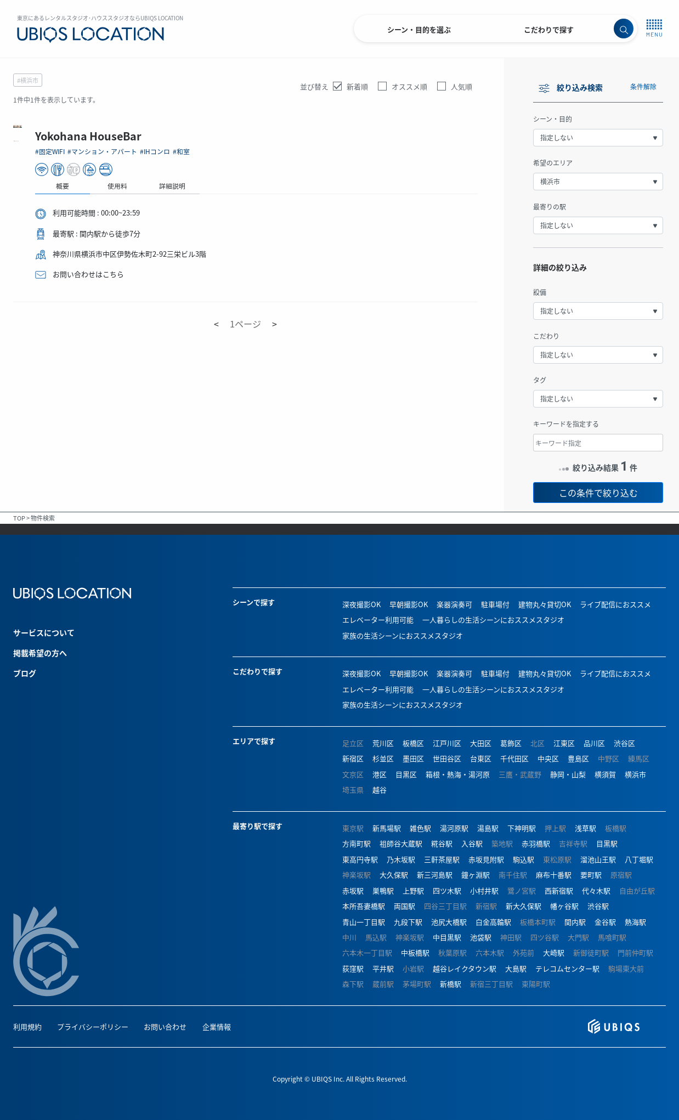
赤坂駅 (353, 890)
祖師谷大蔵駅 (401, 843)
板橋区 (413, 743)
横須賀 (605, 774)
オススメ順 (409, 86)
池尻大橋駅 (449, 922)
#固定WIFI (246, 151)
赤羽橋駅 (536, 843)
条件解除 (643, 86)
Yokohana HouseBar (285, 136)
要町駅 (591, 874)
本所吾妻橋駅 (363, 906)
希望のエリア (553, 162)
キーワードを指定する (566, 423)
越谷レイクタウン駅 (464, 968)
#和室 (378, 151)
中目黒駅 (447, 937)
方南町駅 (356, 843)
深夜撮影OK (361, 604)
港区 (379, 774)
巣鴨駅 (383, 890)
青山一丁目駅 (363, 922)
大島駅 (516, 968)
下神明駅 (521, 828)
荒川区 (383, 743)
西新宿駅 (559, 890)
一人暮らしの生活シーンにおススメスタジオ (493, 619)
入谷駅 (472, 843)
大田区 (480, 743)
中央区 (548, 758)
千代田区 (514, 758)
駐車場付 (495, 604)
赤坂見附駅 (486, 859)
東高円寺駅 (360, 859)
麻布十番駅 (554, 874)
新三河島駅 (434, 874)
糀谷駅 (441, 843)
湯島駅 (488, 828)
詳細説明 (367, 185)
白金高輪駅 (493, 922)
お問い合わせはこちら (283, 274)
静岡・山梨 (568, 774)
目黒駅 (607, 843)
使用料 (312, 185)
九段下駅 (408, 922)
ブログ (24, 673)
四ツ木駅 (447, 890)
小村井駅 (484, 890)
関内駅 (575, 922)
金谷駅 (605, 922)
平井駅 (383, 968)
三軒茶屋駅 (442, 859)
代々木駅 (596, 890)
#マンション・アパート (299, 151)
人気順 (461, 86)
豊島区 (578, 758)
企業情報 (216, 1026)
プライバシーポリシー (92, 1026)
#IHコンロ (352, 151)
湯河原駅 (454, 828)
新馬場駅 (386, 828)
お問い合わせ (165, 1026)
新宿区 (353, 758)
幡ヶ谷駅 (564, 906)
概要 (257, 185)
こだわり (546, 336)
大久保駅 (394, 874)
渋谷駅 (598, 906)
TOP (19, 517)
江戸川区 (447, 743)
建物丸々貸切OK (544, 604)
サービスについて (44, 632)
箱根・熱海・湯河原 (458, 774)
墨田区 (413, 758)
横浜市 (635, 774)
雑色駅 (420, 828)
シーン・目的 (552, 118)
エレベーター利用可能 (378, 619)
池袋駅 (480, 937)
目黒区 (406, 774)
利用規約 (27, 1026)
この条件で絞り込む (598, 492)
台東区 (480, 758)
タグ (539, 379)
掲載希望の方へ (40, 652)
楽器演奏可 (454, 604)
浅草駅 (585, 828)
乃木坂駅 (401, 859)
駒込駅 (523, 859)
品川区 (594, 743)
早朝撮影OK (408, 604)
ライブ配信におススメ (615, 604)
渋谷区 (624, 743)
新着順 (357, 86)
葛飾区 (511, 743)
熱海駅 (635, 922)
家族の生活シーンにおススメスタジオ (402, 635)
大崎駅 (553, 952)
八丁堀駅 (639, 859)
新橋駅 (450, 983)
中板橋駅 (415, 952)
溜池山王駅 (598, 859)
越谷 (379, 789)
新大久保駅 (523, 906)
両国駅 (404, 906)
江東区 (564, 743)
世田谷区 (447, 758)
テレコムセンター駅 (567, 968)
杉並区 (383, 758)
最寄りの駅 (549, 206)
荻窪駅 (353, 968)
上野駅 (413, 890)
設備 (539, 292)
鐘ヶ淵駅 (475, 874)
